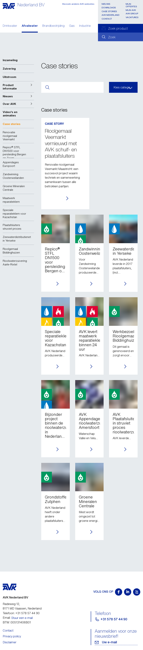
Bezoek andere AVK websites (78, 3)
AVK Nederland (110, 14)
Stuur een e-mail (22, 618)
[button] (18, 86)
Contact (107, 18)
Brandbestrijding (53, 26)
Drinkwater (10, 26)
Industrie (85, 26)
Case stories (109, 11)
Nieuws (106, 3)
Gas (72, 26)
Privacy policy (12, 636)
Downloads (109, 7)
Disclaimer (9, 642)
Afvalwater (30, 26)
